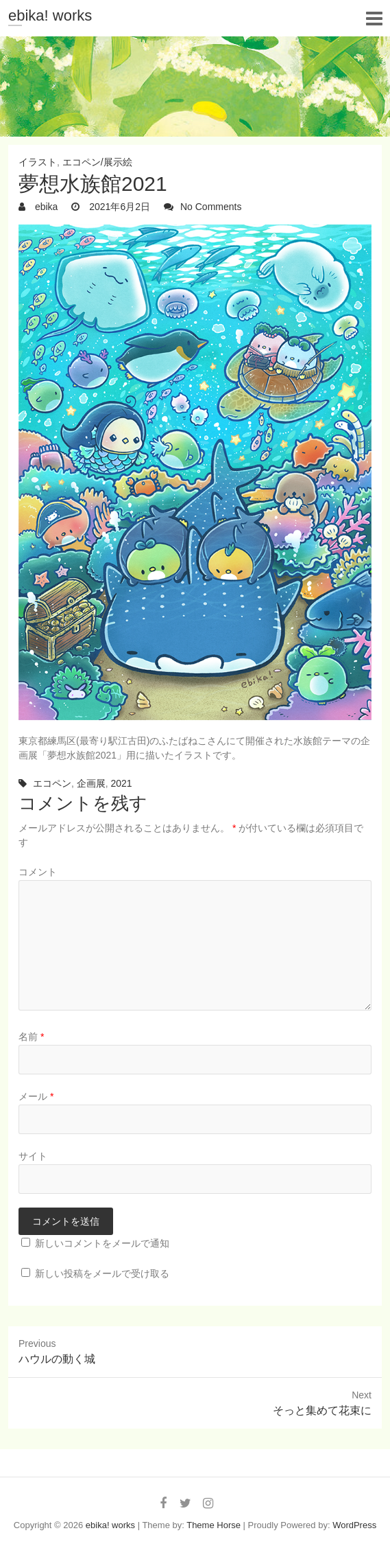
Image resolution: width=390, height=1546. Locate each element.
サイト (33, 1156)
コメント (38, 871)
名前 (31, 1036)
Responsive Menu (374, 18)
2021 (121, 783)
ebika (45, 206)
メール (36, 1096)
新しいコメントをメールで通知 (102, 1243)
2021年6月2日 (118, 206)
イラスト (38, 162)
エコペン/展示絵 (97, 162)
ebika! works (50, 15)
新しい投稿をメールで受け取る (102, 1273)
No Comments (210, 206)
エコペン (52, 783)
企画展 (91, 783)
